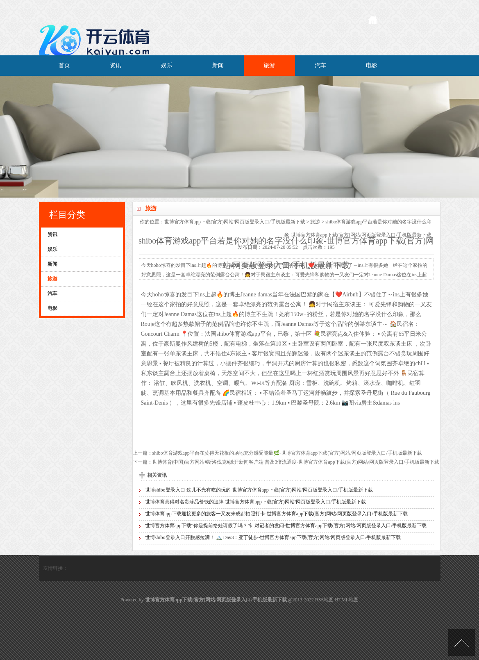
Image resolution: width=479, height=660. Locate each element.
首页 (64, 65)
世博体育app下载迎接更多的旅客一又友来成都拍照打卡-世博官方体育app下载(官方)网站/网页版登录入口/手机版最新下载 (276, 514)
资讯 (115, 65)
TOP (461, 642)
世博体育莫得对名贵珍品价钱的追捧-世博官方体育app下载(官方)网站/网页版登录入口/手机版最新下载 (255, 502)
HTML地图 (347, 600)
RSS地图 (324, 600)
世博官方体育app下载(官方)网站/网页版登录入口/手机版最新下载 (234, 222)
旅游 (269, 65)
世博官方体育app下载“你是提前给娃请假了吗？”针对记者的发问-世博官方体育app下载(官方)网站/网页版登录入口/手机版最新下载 (286, 525)
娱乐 (167, 65)
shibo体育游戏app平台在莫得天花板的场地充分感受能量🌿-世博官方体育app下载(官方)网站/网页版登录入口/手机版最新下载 (287, 453)
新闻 (218, 65)
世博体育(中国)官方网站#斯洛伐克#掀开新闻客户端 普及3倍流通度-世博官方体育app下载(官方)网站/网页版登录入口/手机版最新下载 (296, 462)
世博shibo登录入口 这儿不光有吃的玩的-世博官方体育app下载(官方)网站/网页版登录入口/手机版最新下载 (259, 490)
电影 (371, 65)
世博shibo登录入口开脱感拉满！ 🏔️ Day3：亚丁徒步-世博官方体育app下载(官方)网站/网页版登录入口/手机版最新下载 (273, 537)
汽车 (320, 65)
